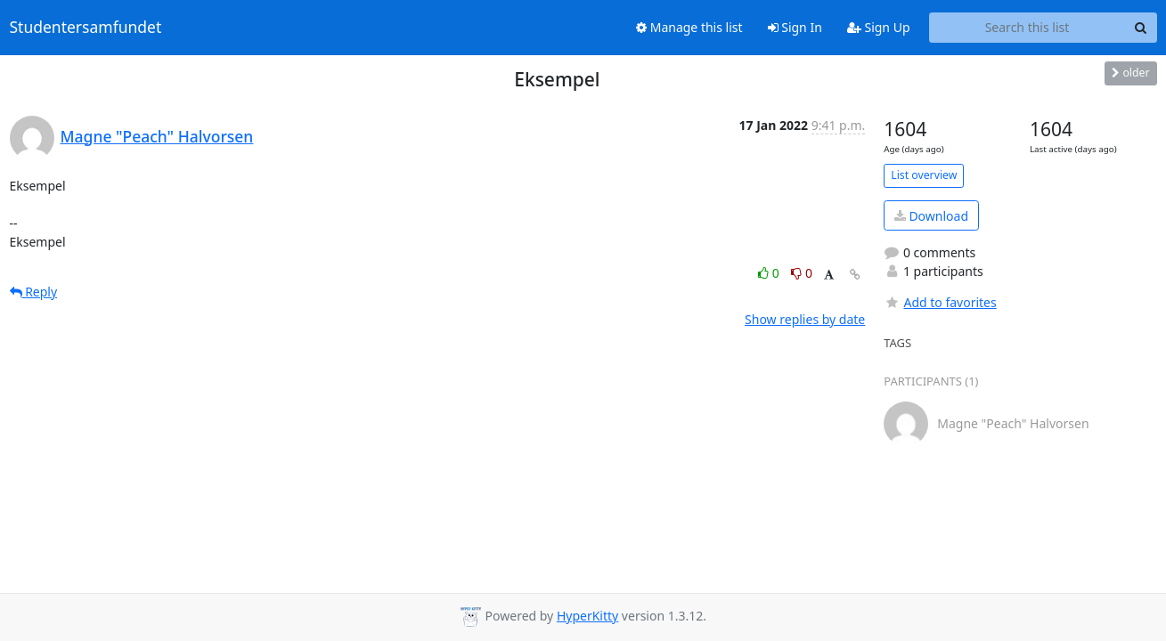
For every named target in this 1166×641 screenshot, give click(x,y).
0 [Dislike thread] (801, 272)
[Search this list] (1027, 27)
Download (931, 215)
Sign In (795, 27)
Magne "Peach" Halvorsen (157, 136)
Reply (34, 291)
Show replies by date (805, 319)
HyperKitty (587, 615)
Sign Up (878, 27)
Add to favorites (940, 302)
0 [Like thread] (770, 272)
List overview (924, 175)
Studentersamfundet (86, 27)
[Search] (1141, 27)
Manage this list (689, 27)
